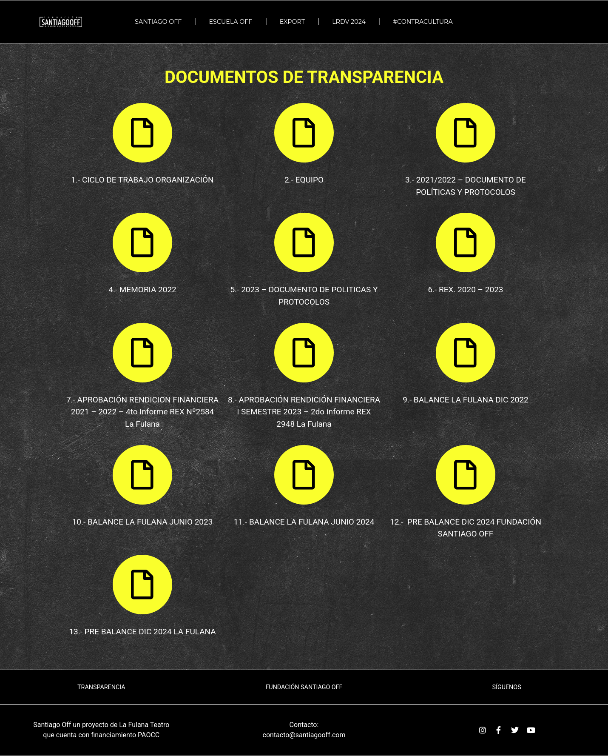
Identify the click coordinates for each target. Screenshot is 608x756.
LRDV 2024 (349, 22)
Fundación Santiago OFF (303, 687)
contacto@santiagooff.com (304, 735)
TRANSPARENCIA (101, 687)
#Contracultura (425, 21)
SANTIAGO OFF (158, 22)
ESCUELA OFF (231, 22)
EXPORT (292, 22)
